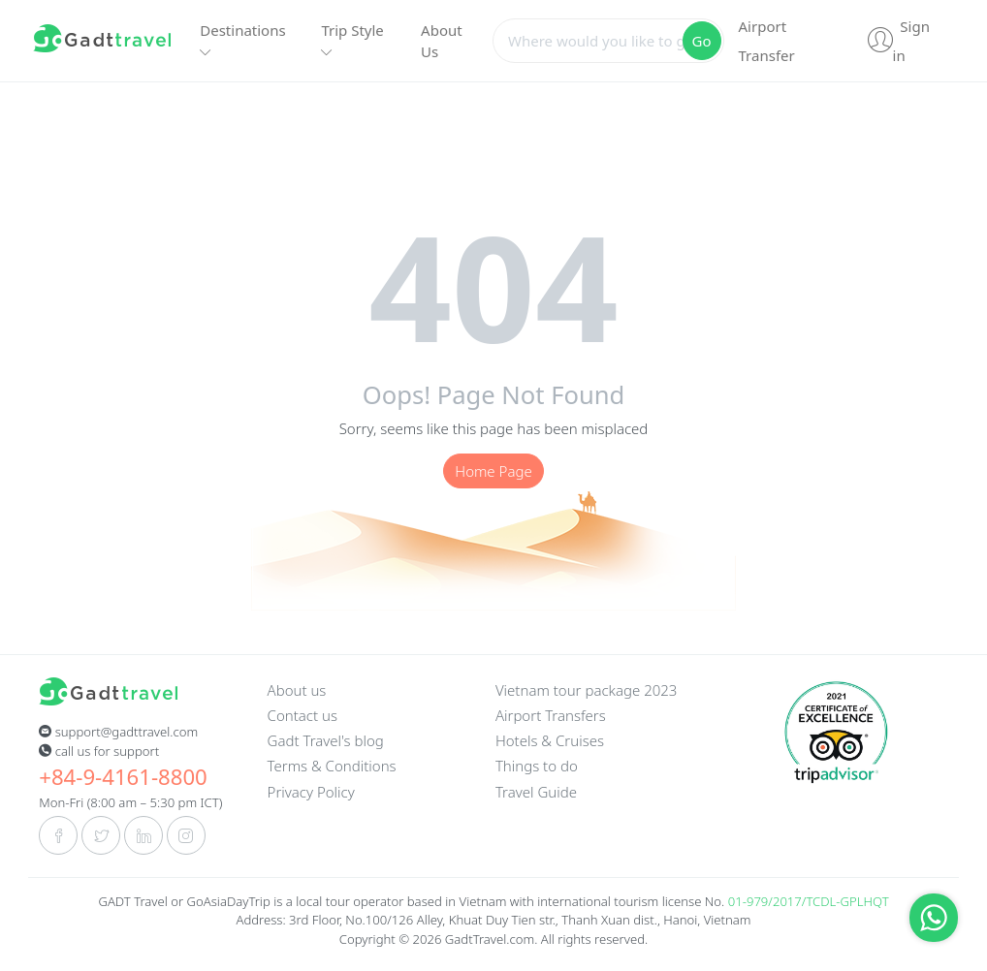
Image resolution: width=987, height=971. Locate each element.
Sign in (899, 40)
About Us (441, 41)
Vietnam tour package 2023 (586, 690)
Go (702, 40)
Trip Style (352, 39)
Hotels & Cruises (549, 740)
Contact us (302, 715)
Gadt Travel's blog (326, 740)
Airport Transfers (550, 715)
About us (297, 690)
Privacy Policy (311, 791)
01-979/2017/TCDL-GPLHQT (808, 901)
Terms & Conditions (332, 765)
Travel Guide (536, 791)
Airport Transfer (767, 40)
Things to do (536, 765)
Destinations (242, 39)
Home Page (493, 471)
